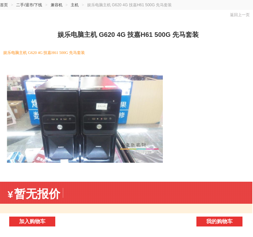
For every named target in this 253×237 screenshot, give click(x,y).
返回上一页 (240, 15)
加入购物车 (32, 221)
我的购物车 (219, 221)
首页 (4, 5)
